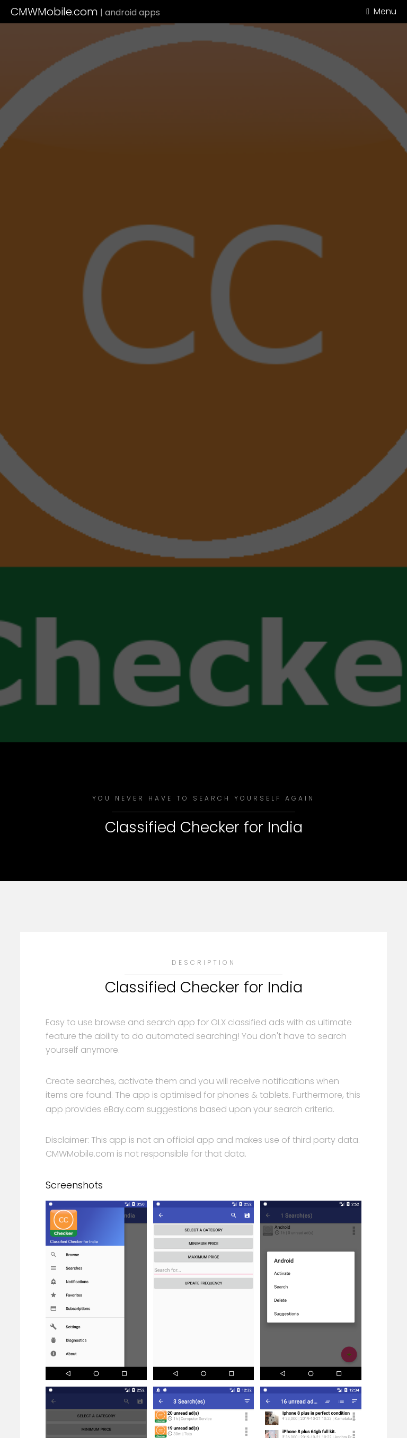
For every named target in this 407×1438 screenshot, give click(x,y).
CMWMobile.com (85, 11)
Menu (385, 11)
